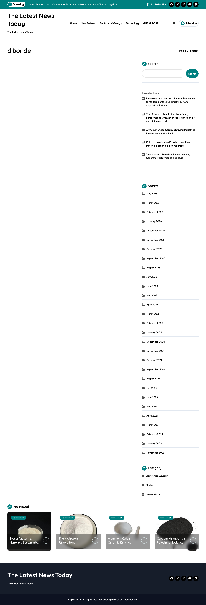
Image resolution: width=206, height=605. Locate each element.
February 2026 (154, 212)
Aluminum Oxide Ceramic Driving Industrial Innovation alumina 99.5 (170, 131)
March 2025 (153, 313)
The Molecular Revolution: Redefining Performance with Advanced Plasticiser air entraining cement (170, 118)
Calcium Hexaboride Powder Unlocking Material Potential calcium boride (168, 144)
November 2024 (155, 350)
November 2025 (155, 239)
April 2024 (152, 415)
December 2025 (155, 230)
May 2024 (152, 406)
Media (149, 484)
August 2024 (153, 378)
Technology (132, 23)
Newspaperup (111, 599)
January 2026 (154, 221)
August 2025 (153, 267)
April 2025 (152, 304)
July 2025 (151, 276)
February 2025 (154, 323)
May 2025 (151, 295)
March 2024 (153, 424)
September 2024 (156, 369)
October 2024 (154, 360)
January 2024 (154, 443)
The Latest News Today (39, 575)
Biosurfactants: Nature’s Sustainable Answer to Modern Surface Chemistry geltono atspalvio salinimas (171, 102)
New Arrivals (88, 23)
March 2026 (153, 202)
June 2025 (152, 286)
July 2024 (151, 387)
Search (150, 64)
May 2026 (151, 193)
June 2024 (152, 397)
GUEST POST (150, 23)
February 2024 (154, 434)
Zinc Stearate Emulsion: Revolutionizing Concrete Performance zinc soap (168, 156)
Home (73, 23)
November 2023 (155, 452)
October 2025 (154, 249)
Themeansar (130, 599)
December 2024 (155, 341)
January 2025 (154, 332)
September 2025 (155, 258)
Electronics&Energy (110, 23)
